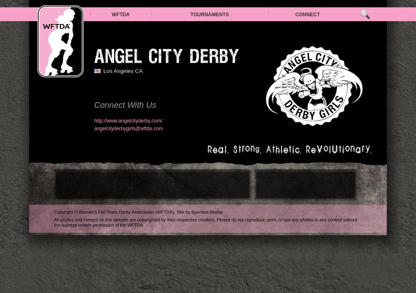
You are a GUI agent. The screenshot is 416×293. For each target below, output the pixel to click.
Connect (307, 14)
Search (365, 14)
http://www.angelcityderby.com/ (128, 121)
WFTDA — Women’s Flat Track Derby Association (60, 41)
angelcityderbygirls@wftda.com (128, 128)
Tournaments (210, 14)
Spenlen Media (206, 212)
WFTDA (121, 14)
